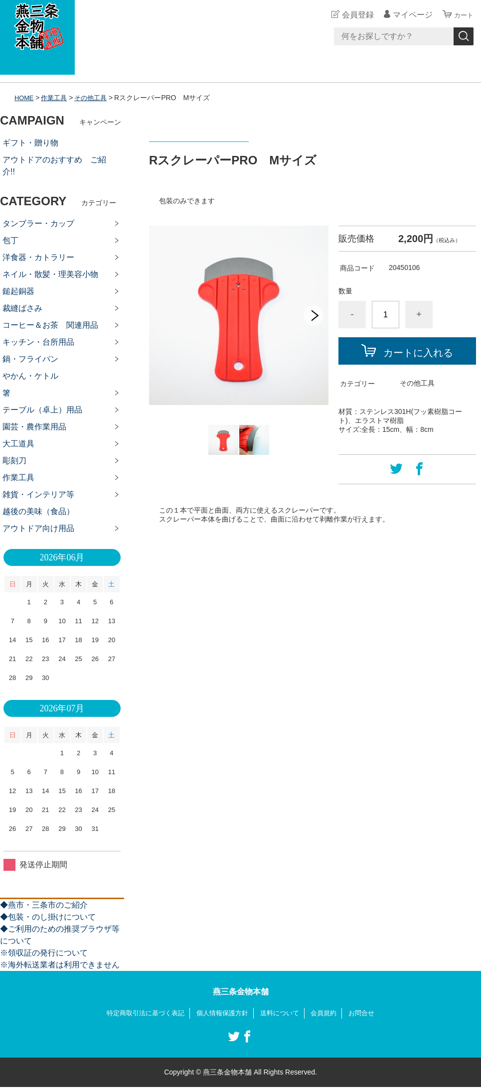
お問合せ (369, 1013)
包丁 (10, 240)
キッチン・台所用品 (38, 342)
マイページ (408, 14)
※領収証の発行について (44, 953)
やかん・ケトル (30, 376)
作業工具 (57, 98)
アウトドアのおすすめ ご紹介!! (54, 165)
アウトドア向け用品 (38, 528)
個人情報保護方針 (222, 1013)
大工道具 (18, 443)
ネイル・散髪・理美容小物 (50, 274)
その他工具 (95, 98)
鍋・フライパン (30, 359)
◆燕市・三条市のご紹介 (44, 905)
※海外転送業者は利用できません (60, 964)
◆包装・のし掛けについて (48, 917)
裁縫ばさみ (22, 308)
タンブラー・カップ (38, 223)
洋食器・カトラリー (38, 257)
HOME (24, 98)
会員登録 (353, 14)
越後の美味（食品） (38, 511)
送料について (283, 1013)
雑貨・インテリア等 (38, 494)
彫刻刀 (14, 460)
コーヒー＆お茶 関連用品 (50, 325)
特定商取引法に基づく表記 (140, 1013)
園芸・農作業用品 (34, 426)
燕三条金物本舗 (241, 991)
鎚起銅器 (18, 291)
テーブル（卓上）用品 (42, 410)
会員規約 (329, 1013)
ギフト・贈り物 (30, 142)
